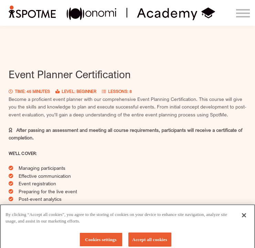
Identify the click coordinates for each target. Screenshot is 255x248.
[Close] (244, 217)
